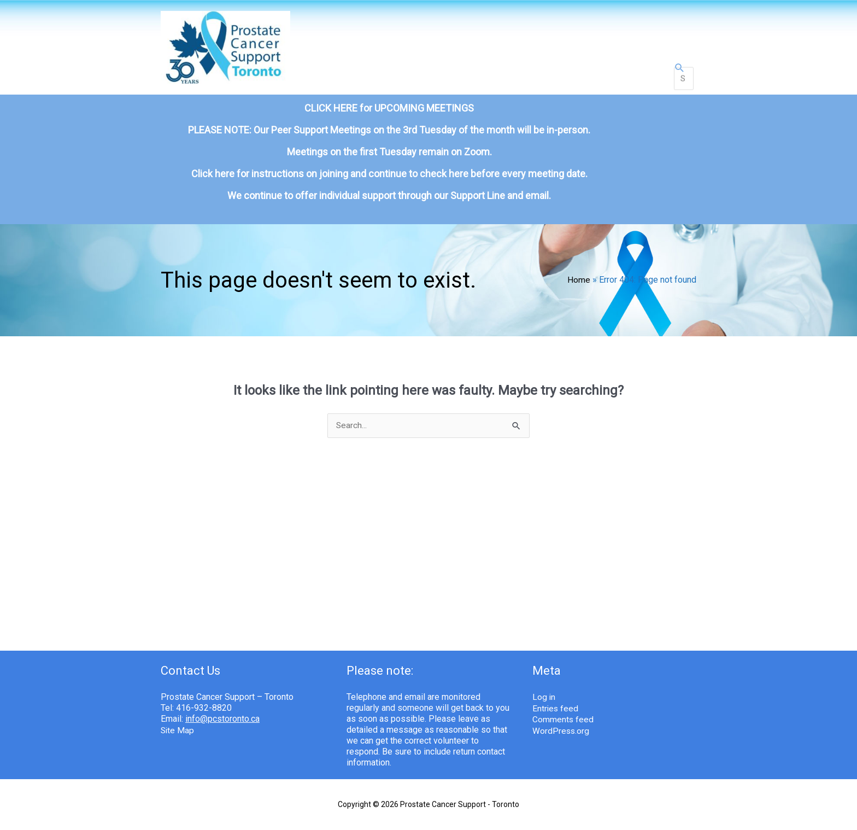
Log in (544, 687)
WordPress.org (561, 720)
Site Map (178, 720)
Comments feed (563, 709)
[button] (679, 65)
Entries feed (555, 698)
